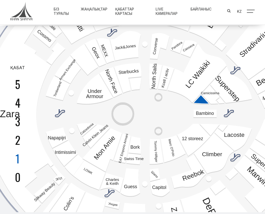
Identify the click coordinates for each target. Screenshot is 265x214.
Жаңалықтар (94, 8)
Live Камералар (167, 10)
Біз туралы (61, 10)
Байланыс (200, 8)
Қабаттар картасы (124, 10)
